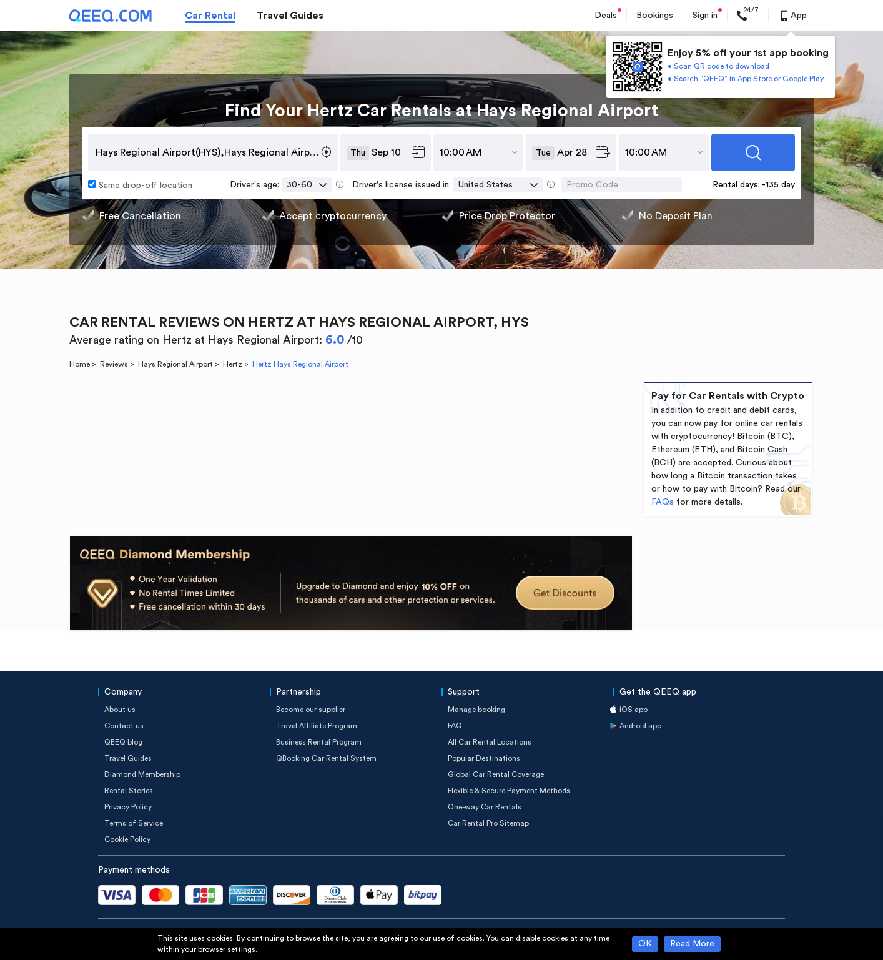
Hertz (232, 364)
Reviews (114, 364)
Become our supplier (310, 709)
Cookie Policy (127, 839)
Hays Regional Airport (175, 364)
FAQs (662, 502)
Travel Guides (290, 16)
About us (120, 709)
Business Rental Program (319, 742)
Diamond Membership (142, 774)
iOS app (633, 709)
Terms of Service (133, 823)
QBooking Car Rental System (326, 758)
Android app (640, 726)
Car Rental (210, 16)
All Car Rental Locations (489, 742)
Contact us (124, 726)
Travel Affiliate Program (316, 726)
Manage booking (476, 709)
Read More (692, 943)
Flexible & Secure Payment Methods (509, 790)
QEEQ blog (123, 742)
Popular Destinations (484, 758)
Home (79, 364)
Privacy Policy (128, 807)
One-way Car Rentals (484, 807)
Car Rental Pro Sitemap (488, 823)
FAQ (455, 726)
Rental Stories (128, 790)
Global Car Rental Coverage (496, 774)
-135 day (778, 185)
